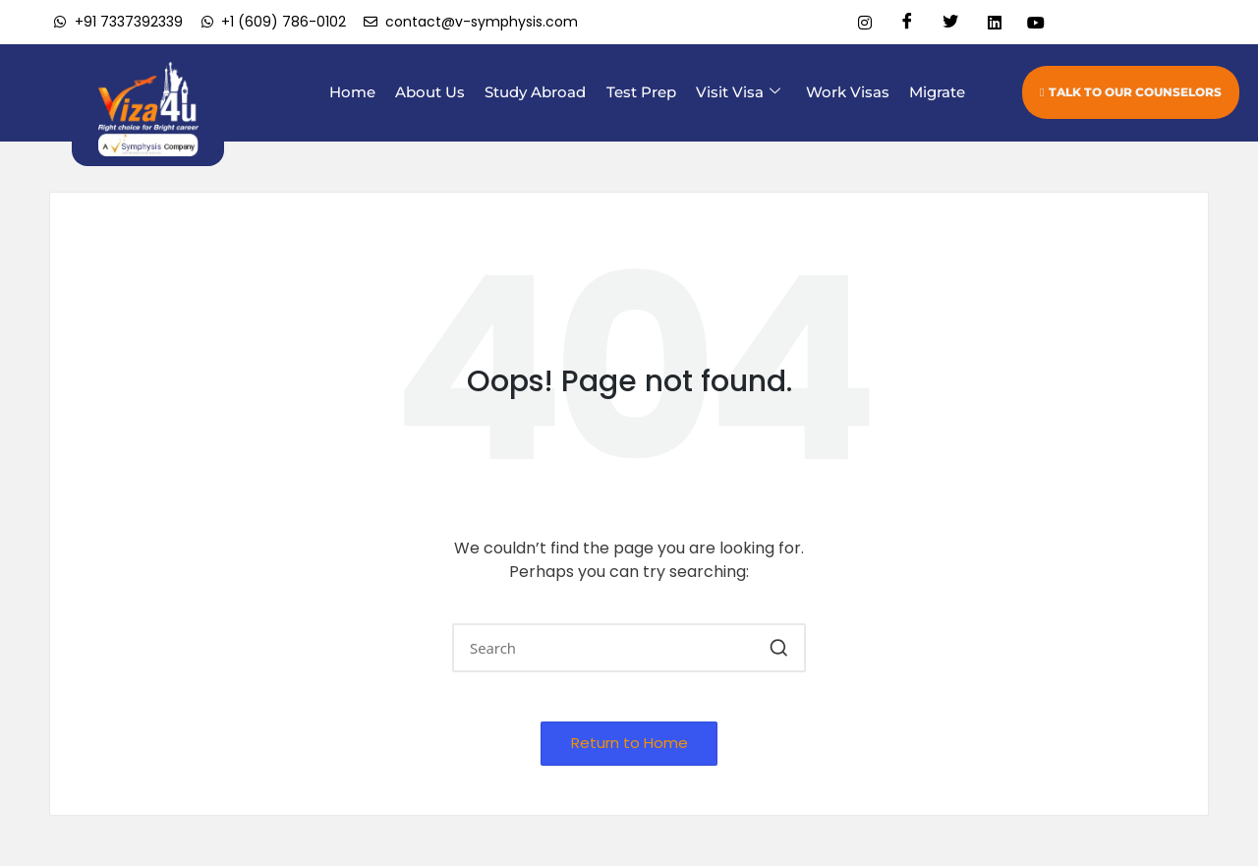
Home (377, 92)
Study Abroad (551, 92)
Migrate (937, 92)
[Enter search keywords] (629, 647)
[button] (779, 647)
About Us (451, 92)
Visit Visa (746, 92)
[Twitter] (943, 22)
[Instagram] (857, 21)
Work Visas (851, 92)
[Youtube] (1030, 21)
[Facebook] (900, 22)
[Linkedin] (986, 21)
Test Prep (653, 92)
